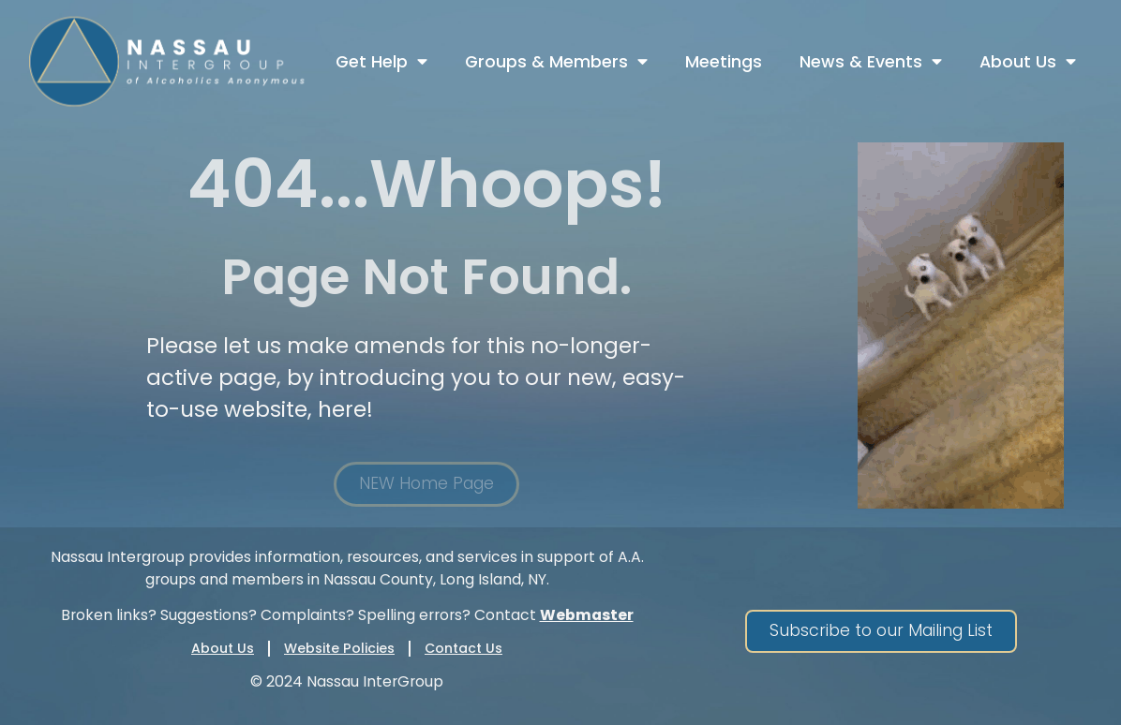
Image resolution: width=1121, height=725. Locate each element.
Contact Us (463, 648)
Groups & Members (556, 62)
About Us (1027, 62)
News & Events (871, 62)
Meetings (723, 62)
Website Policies (339, 648)
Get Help (381, 62)
